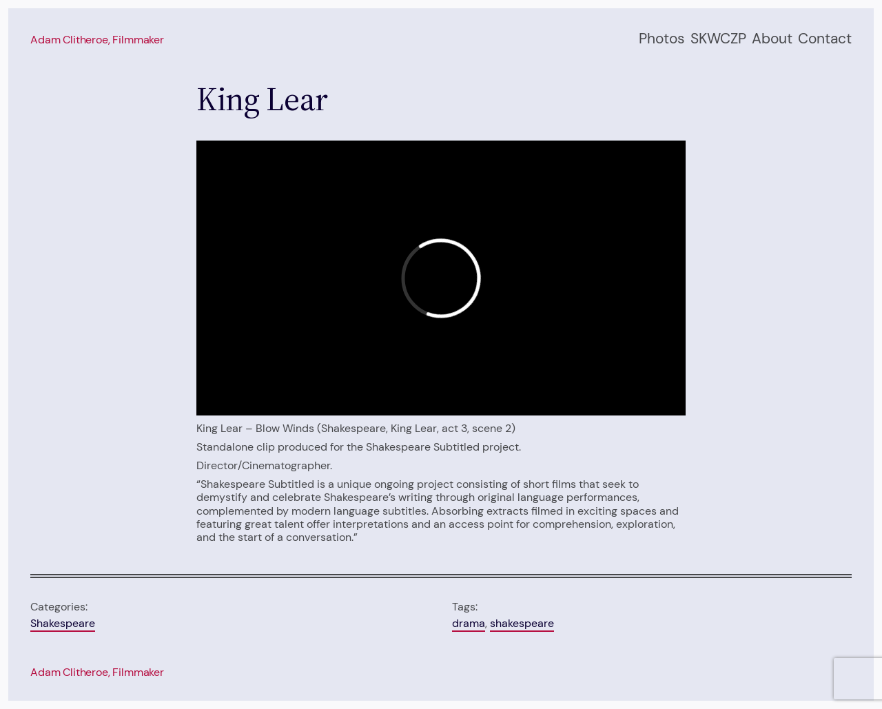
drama (468, 623)
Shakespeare (62, 623)
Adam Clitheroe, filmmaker (97, 39)
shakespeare (522, 623)
